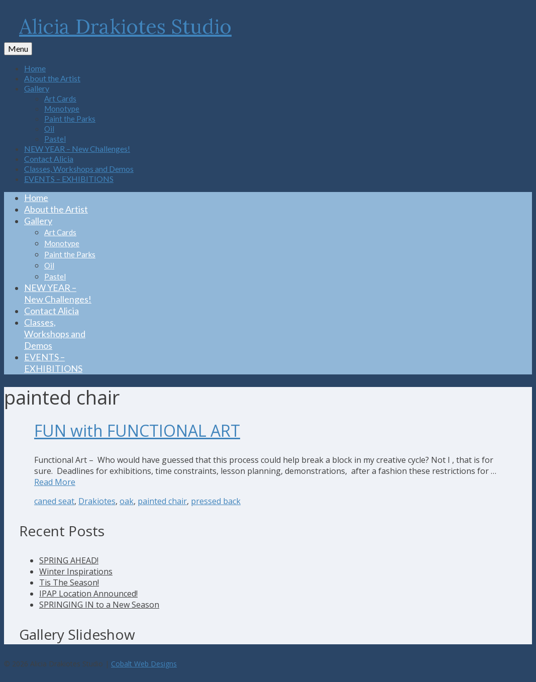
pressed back (216, 501)
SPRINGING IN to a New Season (99, 604)
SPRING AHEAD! (68, 560)
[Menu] (18, 48)
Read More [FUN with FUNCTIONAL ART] (54, 482)
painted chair (162, 501)
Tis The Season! (69, 582)
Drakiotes (97, 501)
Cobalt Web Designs (144, 663)
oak (127, 501)
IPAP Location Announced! (88, 593)
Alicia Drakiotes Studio (125, 26)
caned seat (54, 501)
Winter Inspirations (76, 571)
